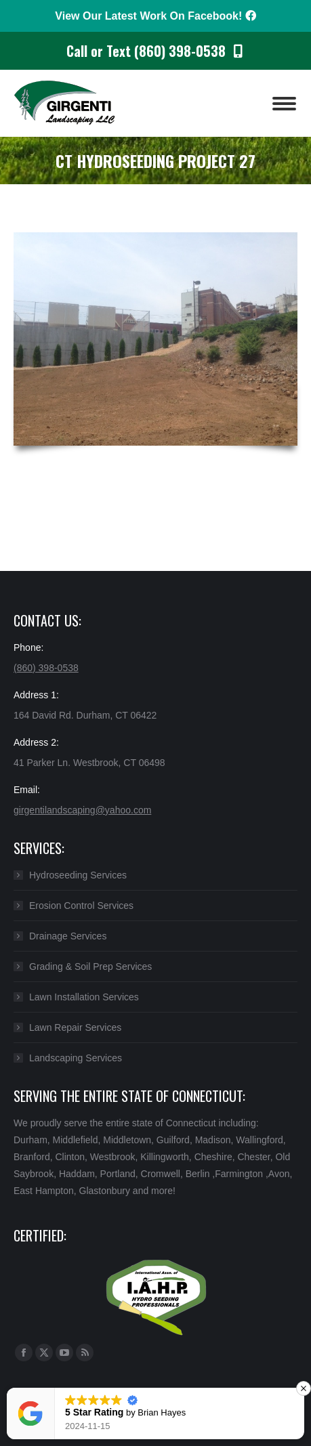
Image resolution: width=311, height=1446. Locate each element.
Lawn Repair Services (75, 1027)
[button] (303, 1388)
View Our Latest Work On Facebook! (155, 16)
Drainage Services (67, 936)
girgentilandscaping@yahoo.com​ (82, 810)
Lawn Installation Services (84, 997)
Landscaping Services (75, 1057)
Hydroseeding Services (78, 875)
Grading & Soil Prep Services (90, 966)
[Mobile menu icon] (284, 103)
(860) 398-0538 (46, 667)
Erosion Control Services (81, 905)
